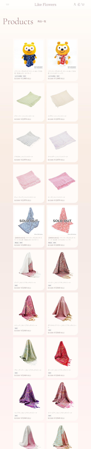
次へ (51, 418)
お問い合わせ (47, 445)
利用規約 (55, 445)
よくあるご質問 (38, 445)
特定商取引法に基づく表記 (78, 445)
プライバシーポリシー (64, 445)
